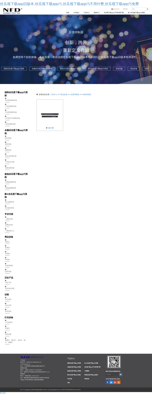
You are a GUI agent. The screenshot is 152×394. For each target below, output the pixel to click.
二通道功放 (9, 218)
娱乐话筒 (8, 311)
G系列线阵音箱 (10, 123)
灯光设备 (9, 317)
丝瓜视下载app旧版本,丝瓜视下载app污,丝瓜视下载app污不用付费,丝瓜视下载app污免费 (69, 4)
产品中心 (87, 12)
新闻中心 (97, 12)
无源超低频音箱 (10, 181)
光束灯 (7, 328)
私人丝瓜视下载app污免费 (136, 12)
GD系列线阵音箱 (11, 112)
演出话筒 (8, 305)
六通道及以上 (9, 230)
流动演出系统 (9, 288)
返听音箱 (8, 143)
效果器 (7, 247)
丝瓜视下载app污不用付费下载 (114, 12)
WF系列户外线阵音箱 (12, 117)
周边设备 (133, 69)
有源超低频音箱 (10, 187)
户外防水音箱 (9, 161)
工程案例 (69, 17)
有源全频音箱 (9, 167)
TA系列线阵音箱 (10, 106)
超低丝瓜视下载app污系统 (70, 69)
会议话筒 (8, 299)
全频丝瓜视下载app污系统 (42, 69)
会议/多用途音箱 (10, 155)
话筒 (146, 69)
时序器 (7, 259)
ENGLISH (115, 9)
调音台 (7, 241)
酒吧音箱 (8, 149)
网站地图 (2, 393)
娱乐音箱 (8, 137)
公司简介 (76, 12)
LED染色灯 (9, 322)
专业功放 (119, 69)
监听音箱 (8, 271)
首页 (67, 12)
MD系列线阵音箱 (11, 100)
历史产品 (9, 277)
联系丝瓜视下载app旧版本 (84, 17)
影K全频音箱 (9, 201)
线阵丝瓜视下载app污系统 (14, 69)
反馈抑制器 (9, 265)
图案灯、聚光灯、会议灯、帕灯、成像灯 (15, 341)
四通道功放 (9, 224)
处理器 (7, 253)
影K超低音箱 (9, 207)
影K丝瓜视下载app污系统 (98, 69)
